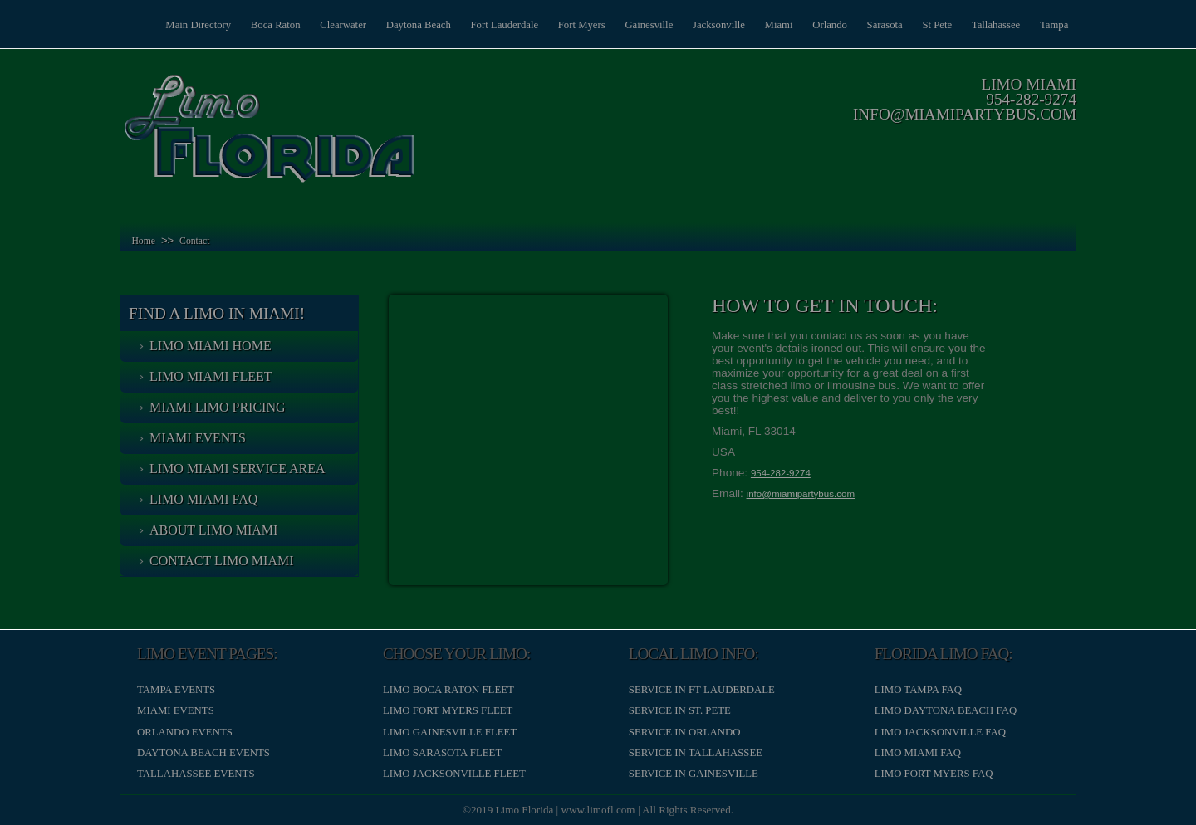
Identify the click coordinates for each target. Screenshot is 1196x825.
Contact (194, 241)
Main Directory (185, 25)
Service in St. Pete (680, 710)
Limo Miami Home (211, 346)
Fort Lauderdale (496, 25)
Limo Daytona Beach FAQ (946, 710)
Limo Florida (525, 809)
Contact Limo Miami (222, 561)
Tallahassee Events (196, 773)
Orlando (826, 25)
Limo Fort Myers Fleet (447, 710)
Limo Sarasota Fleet (442, 753)
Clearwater (333, 25)
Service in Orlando (685, 732)
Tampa (1053, 25)
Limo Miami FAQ (203, 499)
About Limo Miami (213, 530)
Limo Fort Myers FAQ (934, 773)
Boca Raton (264, 25)
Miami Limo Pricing (218, 407)
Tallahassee (994, 25)
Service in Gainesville (693, 773)
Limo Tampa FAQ (918, 690)
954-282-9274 (1031, 99)
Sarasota (881, 25)
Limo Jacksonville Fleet (454, 773)
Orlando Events (185, 732)
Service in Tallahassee (695, 753)
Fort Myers (574, 25)
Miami (774, 25)
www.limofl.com (598, 809)
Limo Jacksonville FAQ (940, 732)
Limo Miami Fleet (211, 376)
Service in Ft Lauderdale (702, 690)
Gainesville (643, 25)
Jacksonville (713, 25)
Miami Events (198, 438)
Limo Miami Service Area (238, 468)
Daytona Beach (409, 25)
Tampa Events (176, 690)
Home (143, 241)
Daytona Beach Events (203, 753)
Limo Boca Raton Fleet (448, 690)
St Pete (935, 25)
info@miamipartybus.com (964, 114)
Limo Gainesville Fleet (450, 732)
